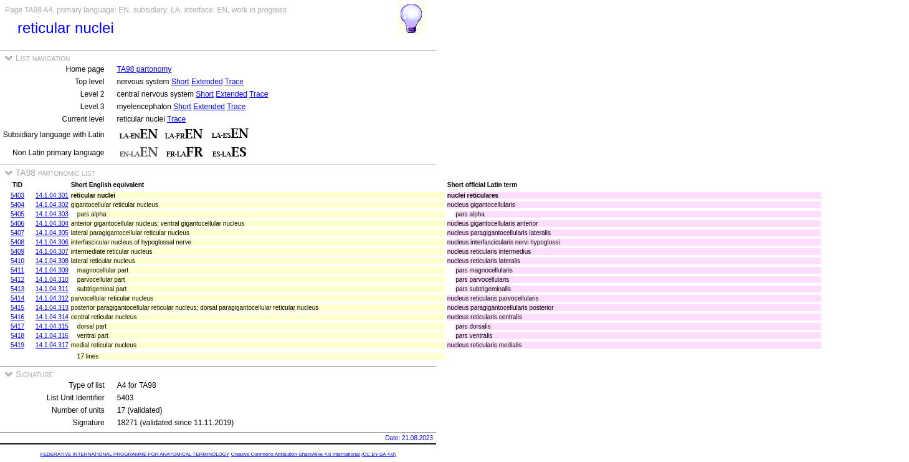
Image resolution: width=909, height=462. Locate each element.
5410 (17, 260)
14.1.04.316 (52, 335)
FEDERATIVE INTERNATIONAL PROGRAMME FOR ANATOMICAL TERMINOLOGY (134, 454)
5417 (17, 326)
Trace (234, 81)
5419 (17, 345)
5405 (17, 214)
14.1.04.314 (52, 317)
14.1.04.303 (52, 214)
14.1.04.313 (52, 307)
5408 (17, 242)
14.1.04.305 (52, 232)
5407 (17, 232)
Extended (207, 81)
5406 (17, 223)
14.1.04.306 (52, 242)
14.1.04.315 (52, 326)
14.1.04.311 (52, 289)
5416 (17, 317)
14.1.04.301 (52, 195)
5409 (17, 251)
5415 (17, 307)
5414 (17, 298)
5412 (17, 279)
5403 (17, 195)
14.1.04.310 (52, 279)
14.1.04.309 (52, 270)
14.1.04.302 (52, 204)
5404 (17, 204)
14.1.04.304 (52, 223)
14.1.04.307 (52, 251)
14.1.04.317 (52, 345)
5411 (17, 270)
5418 (17, 335)
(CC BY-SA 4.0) (378, 454)
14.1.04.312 (52, 298)
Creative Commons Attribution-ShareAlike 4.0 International (295, 454)
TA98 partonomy (144, 69)
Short (180, 81)
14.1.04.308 (52, 260)
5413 (17, 289)
